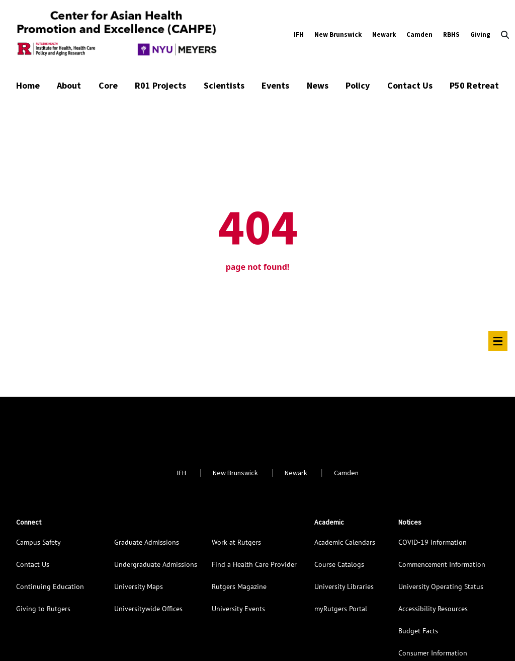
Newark (384, 34)
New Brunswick (338, 34)
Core (108, 85)
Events (275, 85)
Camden (419, 34)
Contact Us (410, 85)
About (69, 85)
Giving (480, 34)
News (317, 85)
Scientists (224, 85)
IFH (299, 34)
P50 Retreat (474, 85)
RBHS (451, 34)
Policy (358, 85)
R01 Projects (160, 85)
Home (28, 85)
